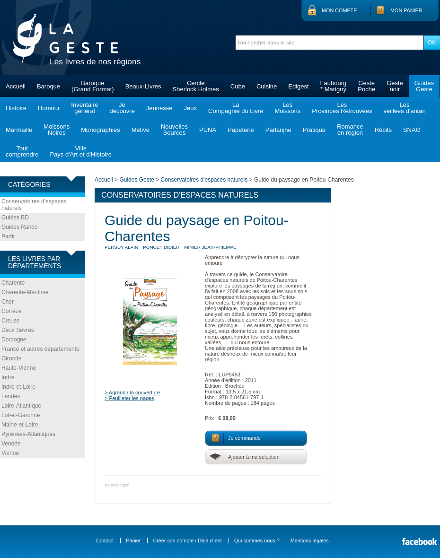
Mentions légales (309, 540)
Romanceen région (350, 129)
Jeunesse (159, 108)
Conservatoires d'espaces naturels (34, 204)
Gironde (11, 358)
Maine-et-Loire (19, 424)
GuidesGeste (424, 86)
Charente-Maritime (24, 292)
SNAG (412, 129)
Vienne (10, 453)
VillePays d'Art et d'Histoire (81, 151)
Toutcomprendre (22, 151)
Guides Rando (19, 227)
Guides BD (15, 217)
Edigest (298, 86)
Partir (8, 236)
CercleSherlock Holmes (196, 86)
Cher (7, 301)
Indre (7, 377)
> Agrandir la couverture (132, 392)
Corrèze (11, 311)
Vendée (11, 443)
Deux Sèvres (17, 330)
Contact (105, 540)
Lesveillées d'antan (404, 107)
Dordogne (13, 339)
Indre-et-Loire (18, 387)
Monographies (100, 129)
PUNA (207, 129)
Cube (237, 86)
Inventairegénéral (84, 107)
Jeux (190, 108)
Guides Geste (136, 179)
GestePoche (366, 86)
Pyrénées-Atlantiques (28, 434)
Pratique (314, 129)
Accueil (16, 86)
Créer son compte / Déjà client (187, 540)
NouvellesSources (174, 129)
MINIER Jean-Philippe (210, 247)
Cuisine (266, 86)
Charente (13, 282)
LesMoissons (287, 107)
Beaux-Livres (143, 86)
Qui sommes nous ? (257, 540)
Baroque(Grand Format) (92, 86)
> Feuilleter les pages (129, 398)
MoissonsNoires (57, 129)
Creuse (10, 320)
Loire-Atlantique (21, 405)
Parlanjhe (278, 129)
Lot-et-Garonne (20, 415)
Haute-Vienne (18, 368)
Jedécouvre (121, 107)
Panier (133, 540)
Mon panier (406, 10)
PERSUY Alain (121, 247)
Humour (49, 108)
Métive (141, 129)
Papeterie (241, 129)
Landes (10, 396)
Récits (383, 129)
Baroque (48, 86)
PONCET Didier (161, 247)
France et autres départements (40, 349)
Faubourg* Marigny (333, 86)
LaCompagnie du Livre (235, 107)
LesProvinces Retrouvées (342, 107)
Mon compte (339, 10)
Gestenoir (395, 86)
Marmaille (19, 129)
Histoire (16, 108)
